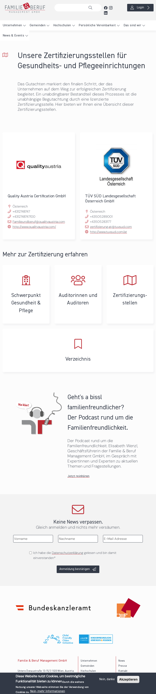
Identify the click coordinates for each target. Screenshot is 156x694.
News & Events (13, 35)
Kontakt (123, 671)
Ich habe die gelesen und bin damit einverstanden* (74, 555)
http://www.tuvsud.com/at (108, 232)
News (121, 661)
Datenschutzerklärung (67, 553)
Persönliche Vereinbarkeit (97, 25)
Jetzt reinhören (78, 476)
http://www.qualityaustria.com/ (34, 227)
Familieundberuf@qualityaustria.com (39, 222)
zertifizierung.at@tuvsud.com (111, 227)
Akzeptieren (128, 679)
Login (140, 7)
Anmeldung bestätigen (74, 569)
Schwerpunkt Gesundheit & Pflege (26, 294)
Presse (122, 666)
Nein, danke (107, 679)
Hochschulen (62, 25)
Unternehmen (12, 25)
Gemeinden (38, 25)
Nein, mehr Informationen (47, 691)
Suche (91, 8)
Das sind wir (132, 25)
